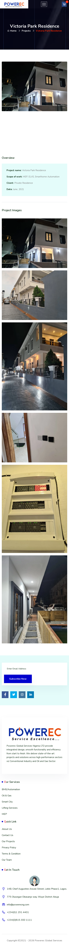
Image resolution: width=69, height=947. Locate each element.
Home (12, 30)
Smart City (7, 801)
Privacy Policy (9, 847)
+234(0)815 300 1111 (19, 920)
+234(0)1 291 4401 (18, 912)
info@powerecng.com (18, 904)
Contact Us (7, 835)
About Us (7, 829)
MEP (4, 814)
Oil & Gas (6, 795)
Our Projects (8, 841)
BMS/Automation (11, 789)
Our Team (7, 860)
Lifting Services (10, 808)
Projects (26, 30)
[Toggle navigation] (44, 4)
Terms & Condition (11, 853)
